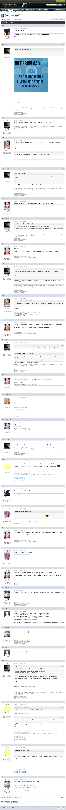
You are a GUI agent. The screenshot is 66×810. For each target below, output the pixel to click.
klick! (23, 407)
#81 (63, 547)
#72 (63, 339)
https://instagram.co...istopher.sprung (20, 481)
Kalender (21, 9)
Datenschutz (39, 9)
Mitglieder (16, 9)
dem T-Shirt (38, 142)
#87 (63, 660)
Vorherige (3, 19)
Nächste (19, 19)
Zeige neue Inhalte (58, 9)
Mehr (45, 9)
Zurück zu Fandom (62, 797)
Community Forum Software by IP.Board (58, 807)
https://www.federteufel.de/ (29, 597)
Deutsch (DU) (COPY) (6, 807)
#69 (63, 263)
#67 (63, 218)
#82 (63, 567)
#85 (63, 627)
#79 (63, 506)
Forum (10, 9)
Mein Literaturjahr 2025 (18, 523)
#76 (63, 439)
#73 (63, 374)
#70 (63, 295)
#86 (63, 647)
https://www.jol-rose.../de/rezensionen (29, 599)
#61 (63, 25)
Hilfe (13, 807)
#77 (63, 459)
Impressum (32, 9)
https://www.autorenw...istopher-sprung (20, 480)
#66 (63, 198)
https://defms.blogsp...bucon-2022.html (22, 554)
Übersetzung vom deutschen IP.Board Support (10, 808)
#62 (63, 44)
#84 (63, 608)
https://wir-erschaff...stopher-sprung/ (20, 478)
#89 (63, 745)
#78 (63, 486)
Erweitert (64, 4)
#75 (63, 419)
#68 (63, 243)
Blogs (27, 9)
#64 (63, 137)
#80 (63, 527)
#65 (63, 168)
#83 (63, 587)
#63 (63, 117)
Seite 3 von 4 (9, 19)
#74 (63, 394)
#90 (63, 776)
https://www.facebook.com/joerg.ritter (20, 161)
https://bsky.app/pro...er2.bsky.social (20, 163)
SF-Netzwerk (4, 9)
